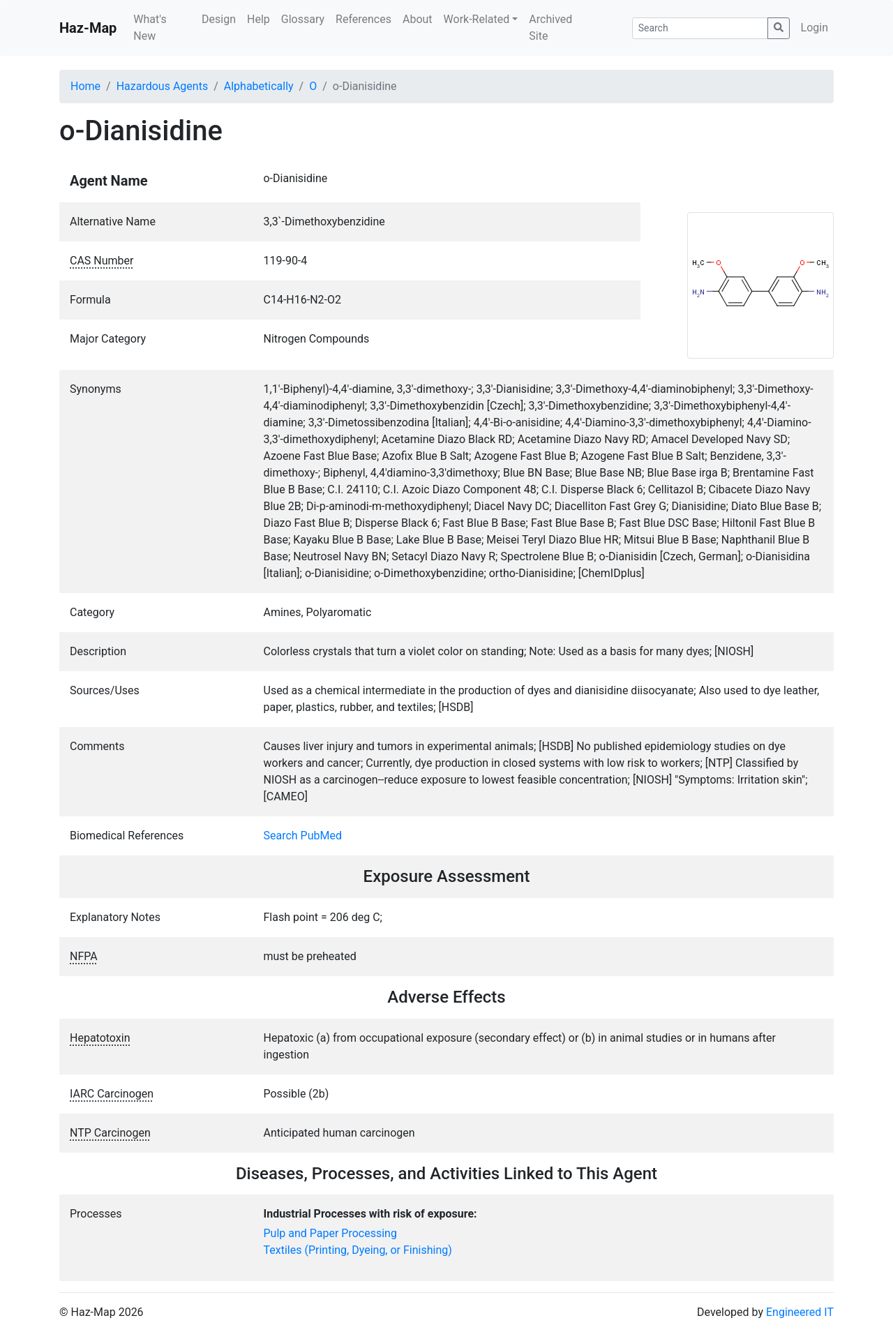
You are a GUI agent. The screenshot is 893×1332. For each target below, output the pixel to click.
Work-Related (477, 19)
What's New (149, 28)
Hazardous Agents (162, 86)
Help (258, 19)
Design (219, 19)
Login (814, 27)
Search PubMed (303, 835)
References (363, 19)
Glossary (302, 19)
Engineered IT (800, 1312)
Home (85, 86)
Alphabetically (259, 86)
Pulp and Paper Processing (330, 1233)
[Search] (700, 28)
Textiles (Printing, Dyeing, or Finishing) (358, 1250)
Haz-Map (88, 28)
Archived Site (550, 28)
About (418, 19)
